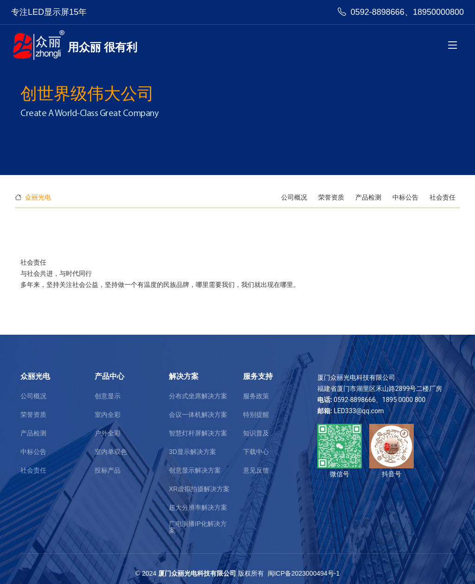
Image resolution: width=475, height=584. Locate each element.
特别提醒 (256, 414)
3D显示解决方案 (192, 451)
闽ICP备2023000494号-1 (304, 573)
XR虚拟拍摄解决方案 (199, 489)
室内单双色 (111, 451)
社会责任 (443, 197)
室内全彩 (108, 414)
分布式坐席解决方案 (198, 396)
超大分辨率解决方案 (198, 507)
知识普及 (256, 433)
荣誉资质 (332, 197)
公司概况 (295, 197)
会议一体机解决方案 (198, 414)
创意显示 (108, 396)
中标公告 (406, 197)
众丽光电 (38, 197)
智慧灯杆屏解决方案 (198, 433)
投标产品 (108, 470)
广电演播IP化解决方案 (198, 526)
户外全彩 (108, 433)
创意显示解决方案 (195, 470)
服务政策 (256, 396)
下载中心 (256, 451)
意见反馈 (256, 470)
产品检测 (369, 197)
